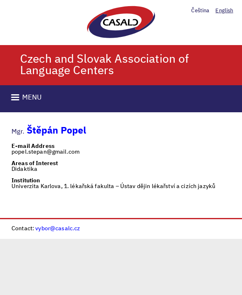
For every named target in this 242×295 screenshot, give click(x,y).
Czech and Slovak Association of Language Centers (104, 65)
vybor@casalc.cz (57, 228)
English (224, 11)
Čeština (200, 11)
